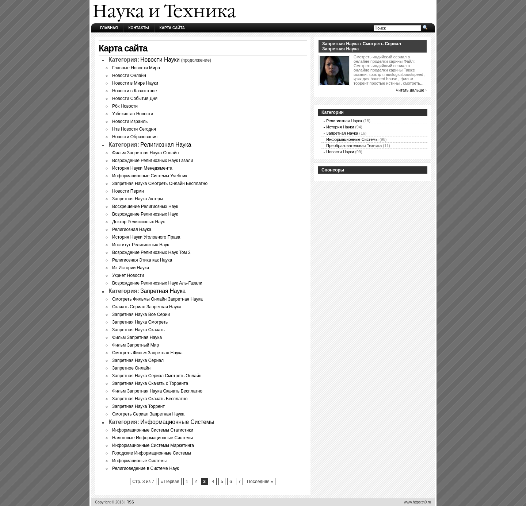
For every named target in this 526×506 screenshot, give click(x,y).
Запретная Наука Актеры (137, 198)
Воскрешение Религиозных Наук (145, 206)
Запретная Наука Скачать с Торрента (150, 383)
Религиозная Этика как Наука (142, 260)
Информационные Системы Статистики (152, 430)
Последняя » (260, 481)
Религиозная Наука (165, 145)
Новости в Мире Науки (135, 83)
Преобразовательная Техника (354, 145)
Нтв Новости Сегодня (134, 129)
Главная (109, 28)
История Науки (340, 127)
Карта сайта (172, 28)
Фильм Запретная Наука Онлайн (145, 152)
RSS (130, 502)
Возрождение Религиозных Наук (145, 214)
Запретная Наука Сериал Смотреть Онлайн (156, 375)
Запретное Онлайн (131, 368)
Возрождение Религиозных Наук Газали (152, 160)
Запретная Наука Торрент (138, 406)
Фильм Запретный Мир (135, 345)
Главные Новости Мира (136, 67)
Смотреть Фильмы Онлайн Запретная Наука (157, 299)
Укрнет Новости (128, 275)
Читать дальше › (411, 90)
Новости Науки (160, 60)
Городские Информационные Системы (151, 453)
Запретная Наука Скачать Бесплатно (149, 398)
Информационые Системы (139, 460)
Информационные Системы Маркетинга (153, 445)
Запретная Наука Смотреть (140, 322)
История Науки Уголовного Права (146, 237)
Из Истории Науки (130, 267)
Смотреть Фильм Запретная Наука (147, 352)
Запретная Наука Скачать (138, 329)
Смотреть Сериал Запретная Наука (148, 414)
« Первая (169, 481)
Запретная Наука (163, 291)
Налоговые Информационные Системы (152, 437)
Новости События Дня (134, 98)
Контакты (139, 28)
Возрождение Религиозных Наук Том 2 (151, 252)
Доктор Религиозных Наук (138, 221)
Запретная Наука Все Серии (141, 314)
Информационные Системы (177, 422)
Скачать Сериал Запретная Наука (146, 306)
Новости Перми (128, 191)
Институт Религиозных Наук (140, 244)
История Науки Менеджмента (142, 168)
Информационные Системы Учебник (149, 175)
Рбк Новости (125, 106)
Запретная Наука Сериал (138, 360)
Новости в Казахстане (134, 90)
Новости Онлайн (129, 75)
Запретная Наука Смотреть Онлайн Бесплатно (159, 183)
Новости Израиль (130, 121)
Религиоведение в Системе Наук (145, 468)
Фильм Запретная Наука (137, 337)
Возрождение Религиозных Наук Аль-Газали (157, 283)
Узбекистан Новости (132, 113)
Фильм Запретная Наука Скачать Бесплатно (157, 391)
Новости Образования (134, 136)
